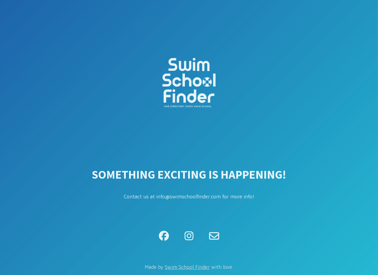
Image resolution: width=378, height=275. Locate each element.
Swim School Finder (187, 267)
